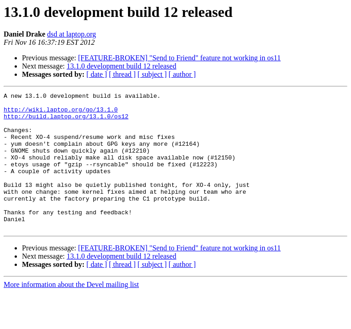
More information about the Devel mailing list (71, 312)
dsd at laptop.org (71, 34)
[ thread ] (122, 74)
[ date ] (96, 74)
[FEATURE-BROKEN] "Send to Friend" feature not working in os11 (179, 58)
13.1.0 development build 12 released (121, 66)
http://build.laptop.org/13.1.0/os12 (66, 121)
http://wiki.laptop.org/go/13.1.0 (61, 113)
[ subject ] (152, 74)
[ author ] (182, 74)
